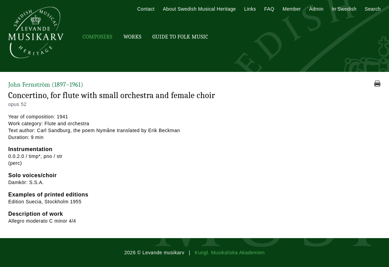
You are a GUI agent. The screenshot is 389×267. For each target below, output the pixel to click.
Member (292, 9)
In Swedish (344, 9)
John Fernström (45, 84)
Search (373, 9)
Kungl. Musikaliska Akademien (230, 252)
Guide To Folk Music (180, 37)
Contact (146, 9)
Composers (97, 37)
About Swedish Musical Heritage (199, 9)
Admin (316, 9)
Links (250, 9)
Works (132, 37)
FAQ (269, 9)
